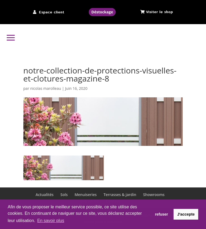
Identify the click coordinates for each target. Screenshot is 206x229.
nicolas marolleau (45, 88)
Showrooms (153, 194)
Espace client (51, 12)
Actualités (45, 194)
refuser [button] (161, 214)
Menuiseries (86, 194)
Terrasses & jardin (120, 194)
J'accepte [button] (186, 214)
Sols (64, 194)
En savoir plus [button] (50, 220)
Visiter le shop (159, 12)
